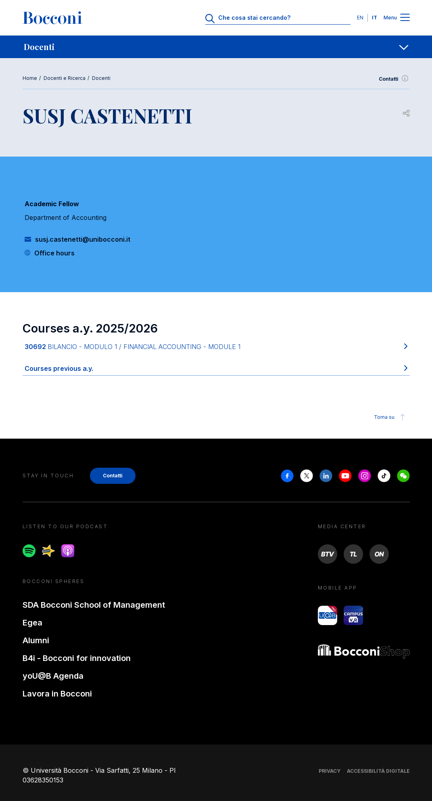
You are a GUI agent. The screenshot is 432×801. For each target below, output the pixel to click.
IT (374, 18)
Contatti (394, 79)
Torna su (390, 417)
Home (30, 78)
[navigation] (216, 47)
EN (360, 18)
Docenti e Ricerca (65, 78)
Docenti (101, 78)
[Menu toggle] (405, 18)
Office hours (54, 253)
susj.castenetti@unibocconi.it (82, 239)
